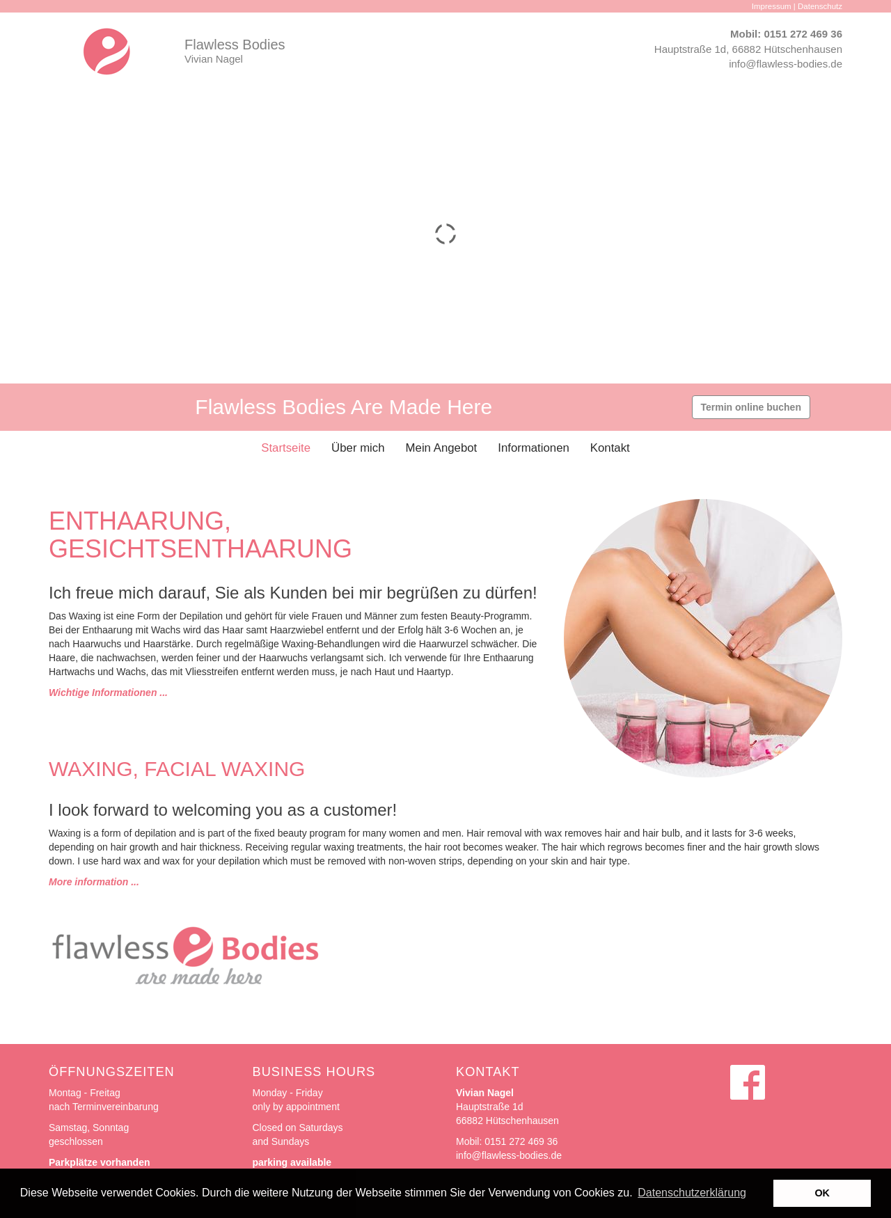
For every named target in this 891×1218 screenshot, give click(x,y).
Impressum (771, 6)
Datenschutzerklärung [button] (692, 1193)
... (133, 881)
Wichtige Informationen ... (108, 692)
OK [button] (822, 1193)
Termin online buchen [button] (751, 407)
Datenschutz (820, 6)
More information (88, 881)
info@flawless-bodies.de (785, 64)
